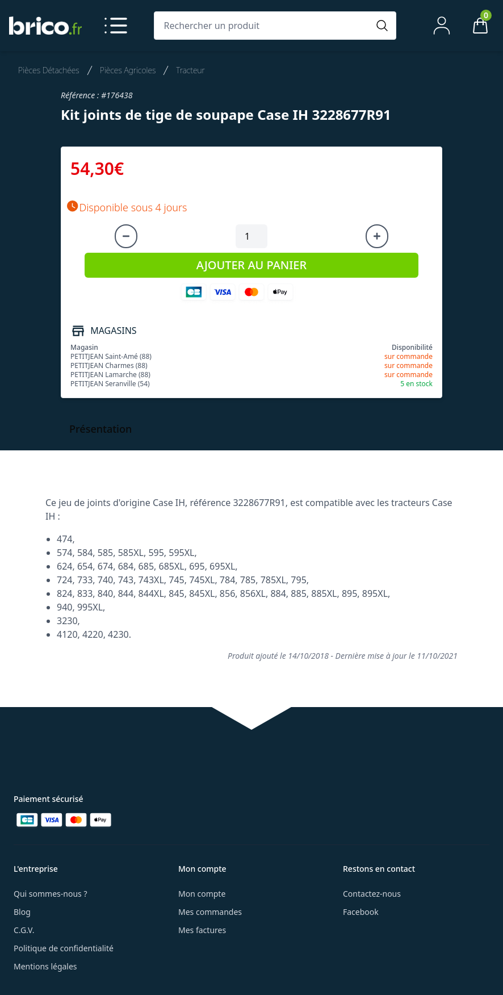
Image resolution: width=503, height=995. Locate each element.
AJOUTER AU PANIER (251, 265)
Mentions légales (45, 966)
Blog (22, 911)
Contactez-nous (372, 893)
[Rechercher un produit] (264, 25)
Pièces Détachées (48, 70)
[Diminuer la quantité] (126, 236)
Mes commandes (210, 911)
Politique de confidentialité (64, 948)
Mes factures (202, 930)
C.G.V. (24, 930)
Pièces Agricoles (128, 70)
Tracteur (190, 70)
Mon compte (201, 893)
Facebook (361, 911)
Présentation (100, 429)
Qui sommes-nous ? (50, 893)
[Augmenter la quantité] (377, 236)
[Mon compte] (442, 25)
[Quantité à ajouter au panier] (251, 236)
